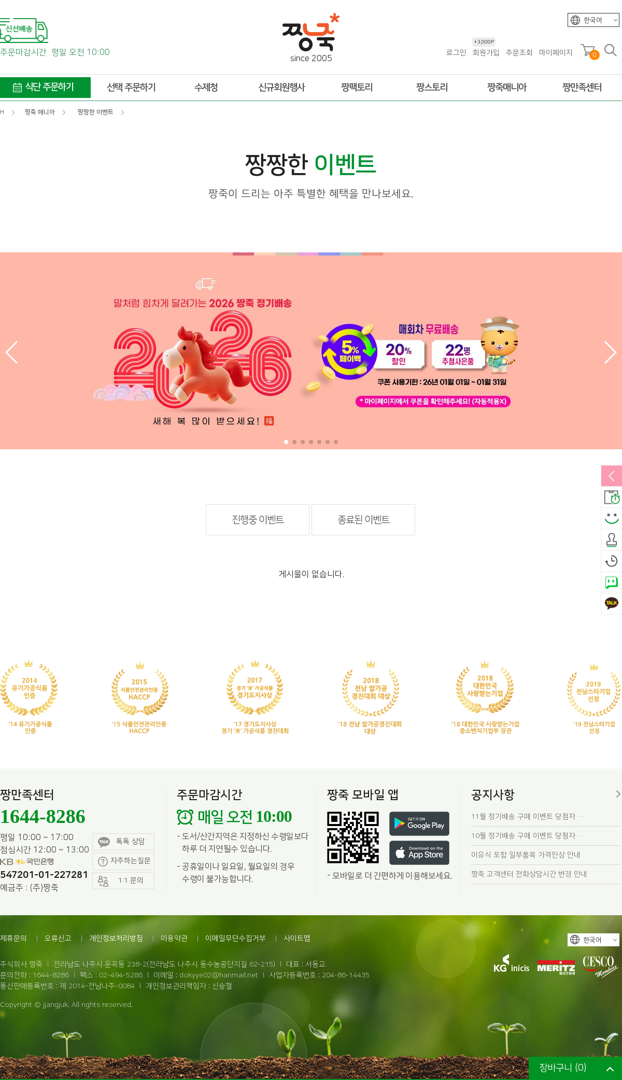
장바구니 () (562, 1068)
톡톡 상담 (121, 842)
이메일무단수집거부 (235, 938)
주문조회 (519, 53)
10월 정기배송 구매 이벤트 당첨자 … (527, 836)
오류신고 (58, 938)
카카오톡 (611, 604)
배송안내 (611, 498)
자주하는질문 (124, 861)
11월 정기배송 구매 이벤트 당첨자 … (527, 817)
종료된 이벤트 (363, 520)
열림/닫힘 (611, 477)
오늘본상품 (611, 562)
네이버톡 (611, 583)
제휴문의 (13, 938)
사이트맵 (297, 938)
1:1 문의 (121, 881)
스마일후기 (611, 519)
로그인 (456, 53)
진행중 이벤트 (258, 520)
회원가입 (486, 52)
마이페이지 (556, 53)
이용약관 (174, 938)
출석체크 (611, 540)
